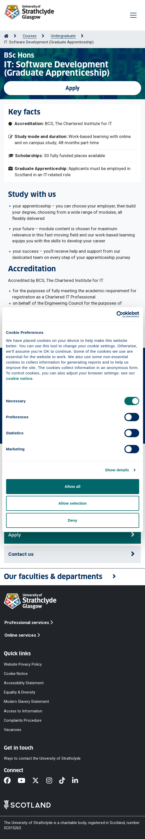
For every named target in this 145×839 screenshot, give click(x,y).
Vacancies (12, 729)
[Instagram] (52, 781)
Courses (30, 36)
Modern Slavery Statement (26, 701)
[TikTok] (65, 781)
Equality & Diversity (19, 692)
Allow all (72, 486)
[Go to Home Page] (6, 36)
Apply (72, 88)
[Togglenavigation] (133, 15)
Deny (72, 520)
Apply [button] (14, 535)
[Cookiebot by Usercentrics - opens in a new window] (116, 314)
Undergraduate (63, 36)
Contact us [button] (20, 554)
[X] (39, 781)
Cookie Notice (16, 673)
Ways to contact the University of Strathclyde (42, 758)
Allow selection (72, 503)
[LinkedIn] (78, 781)
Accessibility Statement (24, 683)
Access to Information (23, 711)
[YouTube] (25, 781)
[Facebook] (11, 781)
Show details (117, 470)
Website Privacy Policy (23, 664)
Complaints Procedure (23, 720)
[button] (72, 577)
